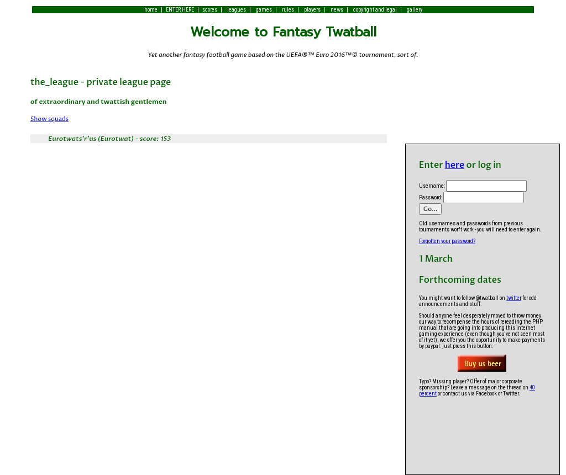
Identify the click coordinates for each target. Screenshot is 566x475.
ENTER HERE (180, 10)
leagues (236, 10)
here (454, 165)
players (312, 10)
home (151, 10)
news (337, 10)
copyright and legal (375, 10)
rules (288, 10)
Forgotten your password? (447, 241)
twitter (513, 298)
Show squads (49, 119)
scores (209, 10)
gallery (414, 10)
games (264, 10)
